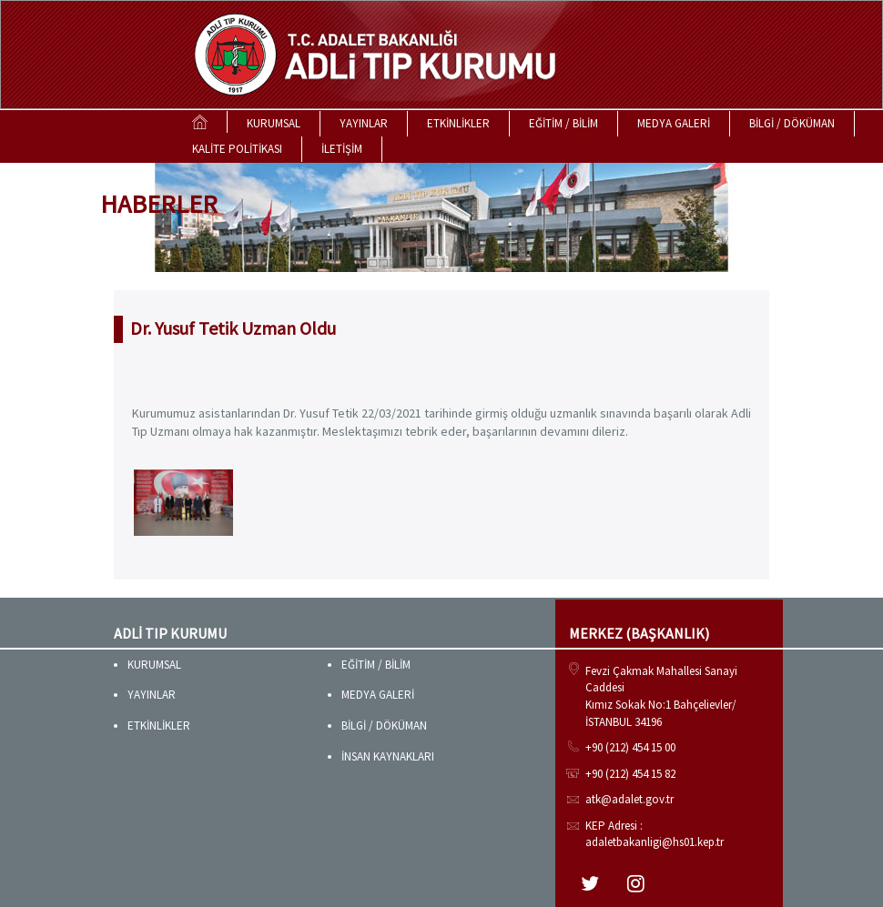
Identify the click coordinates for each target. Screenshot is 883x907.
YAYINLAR (364, 123)
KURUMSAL (273, 123)
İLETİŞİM (341, 148)
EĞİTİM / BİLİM (563, 123)
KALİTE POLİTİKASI (237, 148)
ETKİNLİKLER (458, 123)
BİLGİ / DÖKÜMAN (792, 123)
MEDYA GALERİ (673, 123)
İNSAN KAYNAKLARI (387, 756)
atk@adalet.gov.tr (629, 799)
